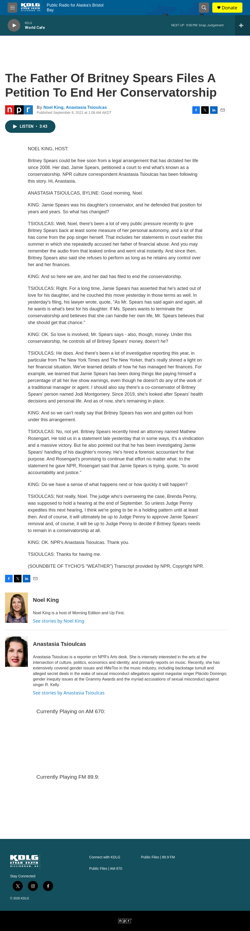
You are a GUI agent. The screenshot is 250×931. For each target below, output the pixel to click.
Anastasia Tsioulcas (86, 107)
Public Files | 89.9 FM (158, 857)
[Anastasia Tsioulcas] (16, 652)
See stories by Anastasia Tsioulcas (69, 693)
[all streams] (242, 25)
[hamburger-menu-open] (12, 8)
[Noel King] (16, 608)
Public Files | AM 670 (105, 869)
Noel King (53, 107)
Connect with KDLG (104, 857)
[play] (14, 25)
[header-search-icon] (204, 8)
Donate (229, 7)
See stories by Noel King (58, 621)
